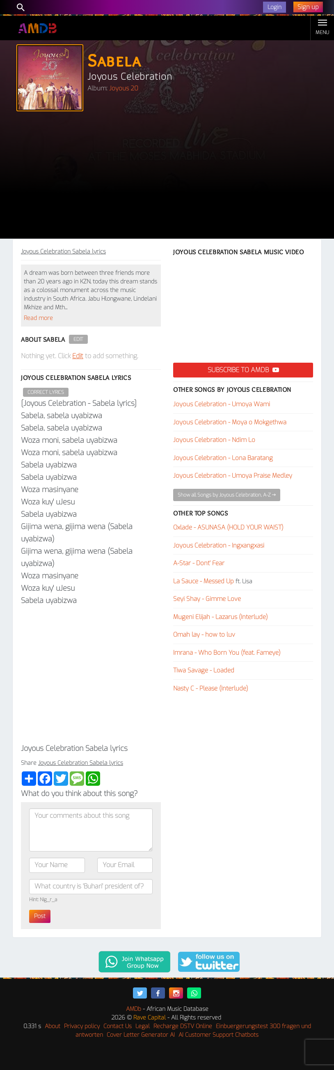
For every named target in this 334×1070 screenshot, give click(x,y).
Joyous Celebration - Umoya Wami (221, 404)
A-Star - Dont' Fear (198, 563)
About (52, 1026)
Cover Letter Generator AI (141, 1035)
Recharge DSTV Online (182, 1026)
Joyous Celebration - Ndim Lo (214, 440)
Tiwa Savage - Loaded (203, 670)
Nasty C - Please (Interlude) (210, 688)
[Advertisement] (167, 177)
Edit (78, 339)
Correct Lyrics (45, 392)
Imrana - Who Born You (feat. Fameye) (227, 653)
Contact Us (117, 1026)
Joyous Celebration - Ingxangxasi (218, 545)
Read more (38, 318)
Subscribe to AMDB (243, 370)
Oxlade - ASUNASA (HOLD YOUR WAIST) (228, 527)
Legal (142, 1026)
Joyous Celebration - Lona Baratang (223, 458)
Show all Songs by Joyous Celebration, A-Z (227, 495)
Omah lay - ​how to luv (204, 634)
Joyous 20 (123, 88)
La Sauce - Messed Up (203, 581)
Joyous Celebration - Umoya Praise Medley (232, 476)
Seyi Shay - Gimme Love (207, 599)
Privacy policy (82, 1026)
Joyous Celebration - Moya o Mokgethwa (229, 422)
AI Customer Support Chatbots (218, 1035)
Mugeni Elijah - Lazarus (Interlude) (220, 617)
